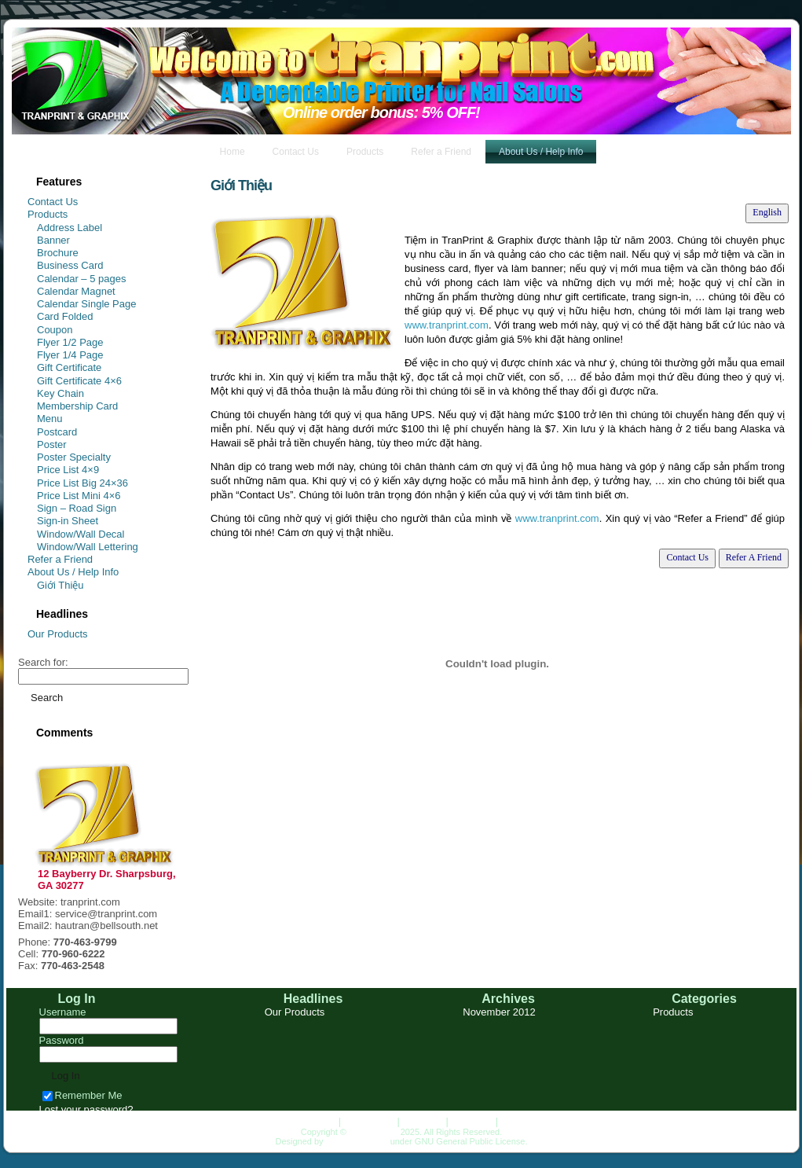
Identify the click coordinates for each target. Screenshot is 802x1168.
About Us (472, 1121)
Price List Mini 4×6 (79, 495)
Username (62, 1012)
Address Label (69, 227)
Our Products (57, 634)
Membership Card (77, 406)
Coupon (55, 330)
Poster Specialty (74, 457)
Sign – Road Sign (76, 508)
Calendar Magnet (76, 291)
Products (47, 214)
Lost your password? (86, 1109)
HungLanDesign (357, 1141)
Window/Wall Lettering (87, 547)
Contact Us (52, 202)
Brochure (58, 253)
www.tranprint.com (447, 325)
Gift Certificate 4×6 (79, 381)
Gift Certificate (69, 367)
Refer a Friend (60, 559)
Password (61, 1040)
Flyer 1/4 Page (70, 355)
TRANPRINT (373, 1132)
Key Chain (60, 393)
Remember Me (82, 1095)
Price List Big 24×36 (82, 483)
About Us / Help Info (73, 572)
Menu (50, 418)
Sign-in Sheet (67, 521)
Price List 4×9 (68, 470)
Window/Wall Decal (81, 534)
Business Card (70, 265)
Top (509, 1121)
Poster (52, 444)
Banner (53, 240)
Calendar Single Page (86, 304)
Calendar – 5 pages (81, 279)
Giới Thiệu (60, 585)
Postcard (57, 432)
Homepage (310, 1121)
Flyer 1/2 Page (70, 342)
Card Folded (65, 316)
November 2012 (499, 1012)
